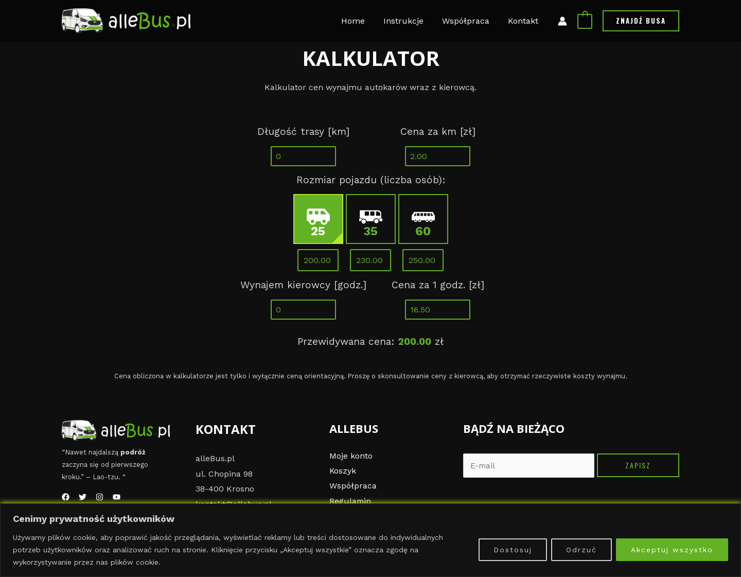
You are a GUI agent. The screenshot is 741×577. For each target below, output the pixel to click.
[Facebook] (65, 497)
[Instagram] (99, 497)
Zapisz (638, 465)
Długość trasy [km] (303, 131)
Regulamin (350, 501)
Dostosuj (512, 550)
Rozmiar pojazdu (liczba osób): (370, 180)
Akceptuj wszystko (672, 550)
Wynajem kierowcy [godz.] (303, 285)
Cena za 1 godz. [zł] (438, 285)
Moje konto (351, 456)
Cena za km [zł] (437, 131)
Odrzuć (581, 550)
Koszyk (343, 471)
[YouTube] (116, 497)
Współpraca (353, 486)
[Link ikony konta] (562, 21)
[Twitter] (82, 497)
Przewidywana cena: (345, 341)
